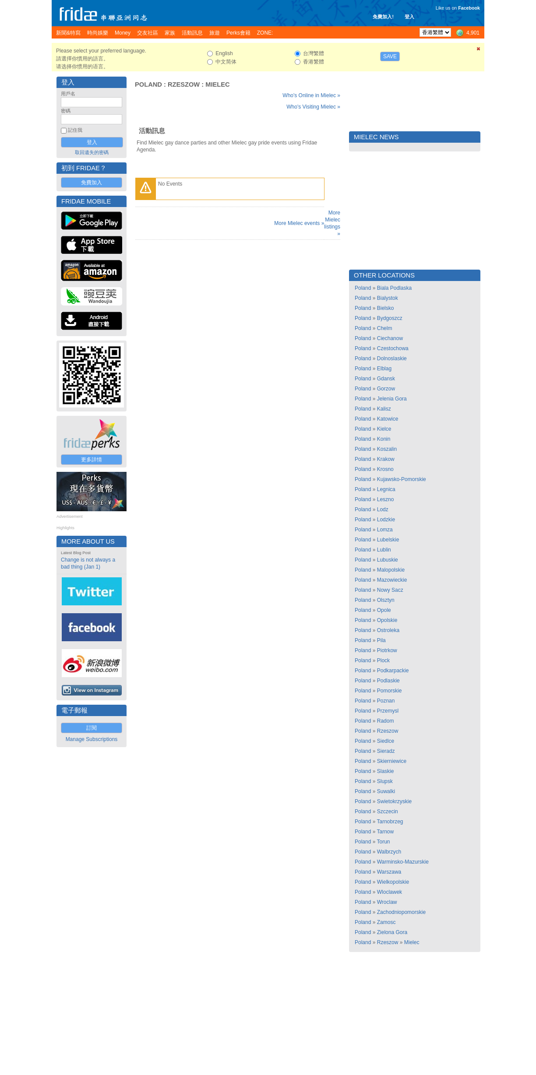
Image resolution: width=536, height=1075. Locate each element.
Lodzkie (386, 519)
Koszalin (387, 449)
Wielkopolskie (393, 882)
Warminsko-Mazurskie (403, 862)
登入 (409, 16)
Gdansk (386, 379)
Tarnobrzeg (390, 822)
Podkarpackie (393, 670)
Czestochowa (393, 348)
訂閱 (91, 728)
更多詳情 (91, 460)
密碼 (66, 110)
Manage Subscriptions (92, 739)
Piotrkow (387, 650)
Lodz (382, 509)
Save (390, 56)
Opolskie (387, 620)
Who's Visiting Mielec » (313, 107)
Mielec (217, 84)
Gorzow (386, 389)
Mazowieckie (392, 580)
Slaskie (385, 771)
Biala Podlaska (394, 288)
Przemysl (387, 711)
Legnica (386, 489)
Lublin (384, 550)
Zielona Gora (392, 932)
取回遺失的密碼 (92, 152)
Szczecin (387, 811)
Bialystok (387, 298)
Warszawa (389, 872)
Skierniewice (391, 761)
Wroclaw (387, 902)
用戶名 (68, 93)
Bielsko (385, 308)
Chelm (384, 328)
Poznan (386, 701)
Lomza (385, 530)
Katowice (387, 419)
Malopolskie (391, 570)
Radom (385, 721)
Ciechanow (390, 338)
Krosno (385, 469)
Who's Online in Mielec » (311, 95)
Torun (383, 842)
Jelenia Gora (392, 399)
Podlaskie (388, 681)
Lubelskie (388, 540)
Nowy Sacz (390, 590)
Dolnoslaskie (392, 358)
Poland (148, 84)
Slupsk (385, 781)
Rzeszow (184, 84)
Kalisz (384, 409)
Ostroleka (388, 630)
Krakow (386, 459)
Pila (381, 640)
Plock (383, 660)
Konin (384, 439)
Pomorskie (389, 691)
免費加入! (383, 16)
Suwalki (386, 791)
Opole (384, 610)
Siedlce (385, 741)
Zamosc (386, 922)
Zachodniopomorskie (401, 912)
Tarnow (385, 832)
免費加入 (91, 182)
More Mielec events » (299, 223)
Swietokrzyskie (394, 801)
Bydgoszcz (389, 318)
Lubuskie (387, 560)
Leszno (385, 499)
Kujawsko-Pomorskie (401, 479)
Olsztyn (386, 600)
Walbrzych (389, 852)
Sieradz (386, 751)
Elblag (384, 368)
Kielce (384, 429)
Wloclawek (389, 892)
